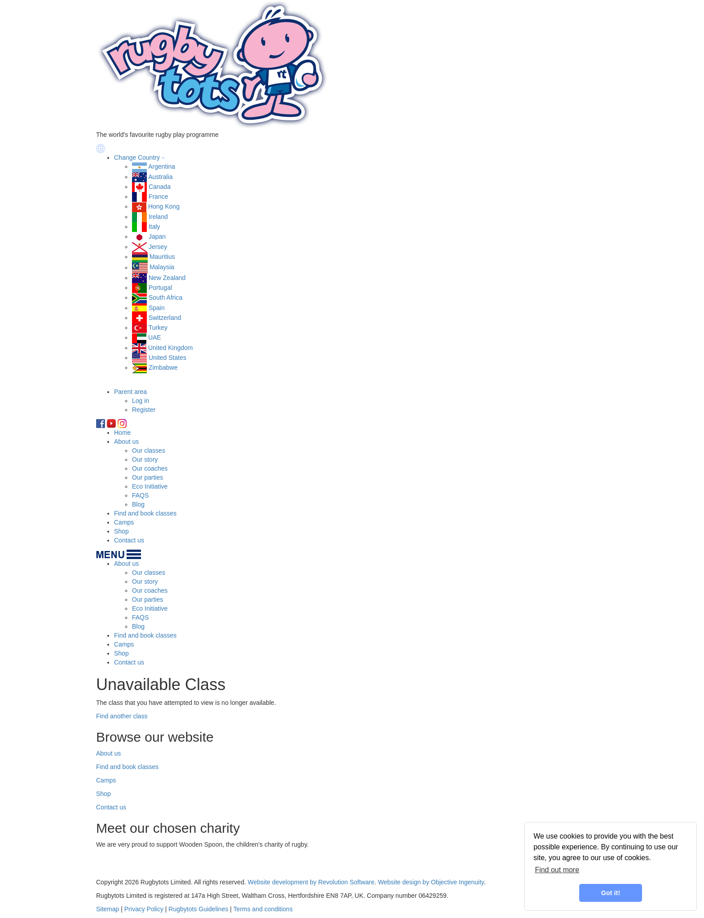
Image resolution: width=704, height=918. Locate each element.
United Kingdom (170, 347)
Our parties (147, 477)
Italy (154, 226)
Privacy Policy (143, 909)
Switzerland (165, 317)
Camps (124, 522)
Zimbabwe (163, 367)
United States (167, 357)
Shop (121, 531)
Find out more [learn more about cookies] (557, 870)
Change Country (137, 157)
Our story (145, 459)
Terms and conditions (263, 909)
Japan (157, 236)
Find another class (121, 716)
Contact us (129, 540)
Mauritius (162, 256)
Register (143, 409)
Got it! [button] (610, 892)
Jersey (158, 246)
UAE (154, 337)
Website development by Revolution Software (311, 882)
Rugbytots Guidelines (198, 909)
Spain (157, 307)
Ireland (158, 216)
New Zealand (167, 277)
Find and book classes (145, 513)
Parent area (130, 391)
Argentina (161, 166)
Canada (160, 186)
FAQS (140, 495)
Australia (160, 176)
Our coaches (149, 468)
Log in (140, 400)
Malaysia (162, 267)
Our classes (148, 450)
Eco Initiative (149, 486)
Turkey (158, 327)
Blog (138, 504)
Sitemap (107, 909)
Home (122, 432)
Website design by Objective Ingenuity (431, 882)
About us (126, 441)
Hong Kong (164, 206)
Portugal (160, 287)
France (158, 196)
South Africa (166, 297)
